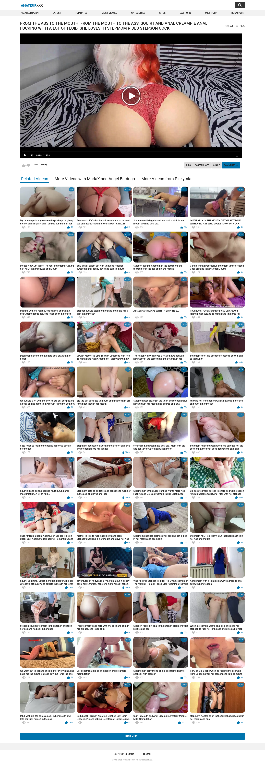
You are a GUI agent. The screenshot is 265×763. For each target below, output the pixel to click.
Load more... (132, 736)
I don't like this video (28, 165)
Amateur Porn (30, 13)
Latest (57, 13)
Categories (138, 13)
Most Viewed (109, 13)
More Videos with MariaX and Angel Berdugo (95, 178)
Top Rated (81, 13)
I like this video (24, 165)
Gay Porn (185, 13)
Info (188, 165)
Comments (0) (231, 165)
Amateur (32, 5)
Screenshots (202, 165)
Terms (147, 754)
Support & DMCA (124, 754)
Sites (162, 13)
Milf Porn (211, 13)
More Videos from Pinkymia (166, 178)
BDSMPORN (237, 13)
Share (216, 165)
